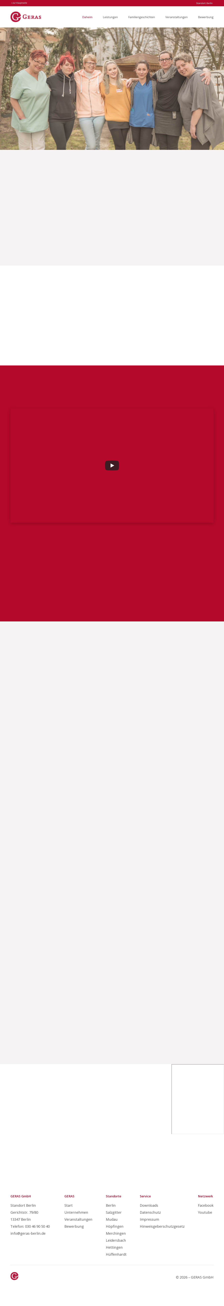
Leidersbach (116, 1240)
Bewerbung (206, 17)
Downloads (149, 1205)
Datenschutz (150, 1212)
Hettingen (114, 1247)
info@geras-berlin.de (28, 1233)
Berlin (111, 1205)
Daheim (87, 17)
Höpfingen (115, 1226)
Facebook (206, 1205)
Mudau (112, 1219)
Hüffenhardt (116, 1254)
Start (68, 1205)
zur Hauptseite (19, 2)
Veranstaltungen (176, 17)
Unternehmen (76, 1212)
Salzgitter (114, 1212)
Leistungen (110, 17)
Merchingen (116, 1233)
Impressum (149, 1219)
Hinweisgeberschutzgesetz (162, 1226)
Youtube (205, 1212)
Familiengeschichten (141, 17)
